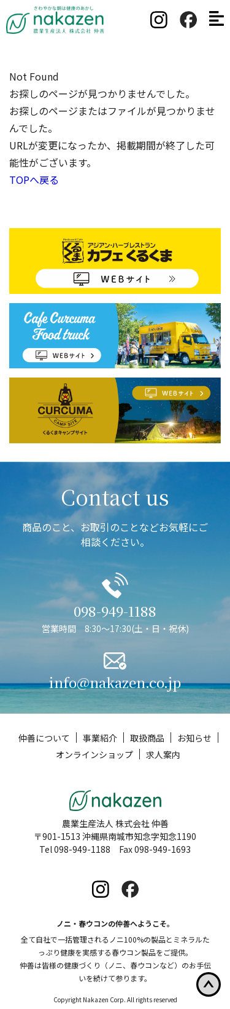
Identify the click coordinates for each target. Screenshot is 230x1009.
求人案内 (163, 754)
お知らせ (194, 738)
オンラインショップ (94, 754)
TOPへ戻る (34, 179)
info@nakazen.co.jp (115, 682)
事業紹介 (100, 738)
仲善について (44, 738)
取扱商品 (147, 738)
